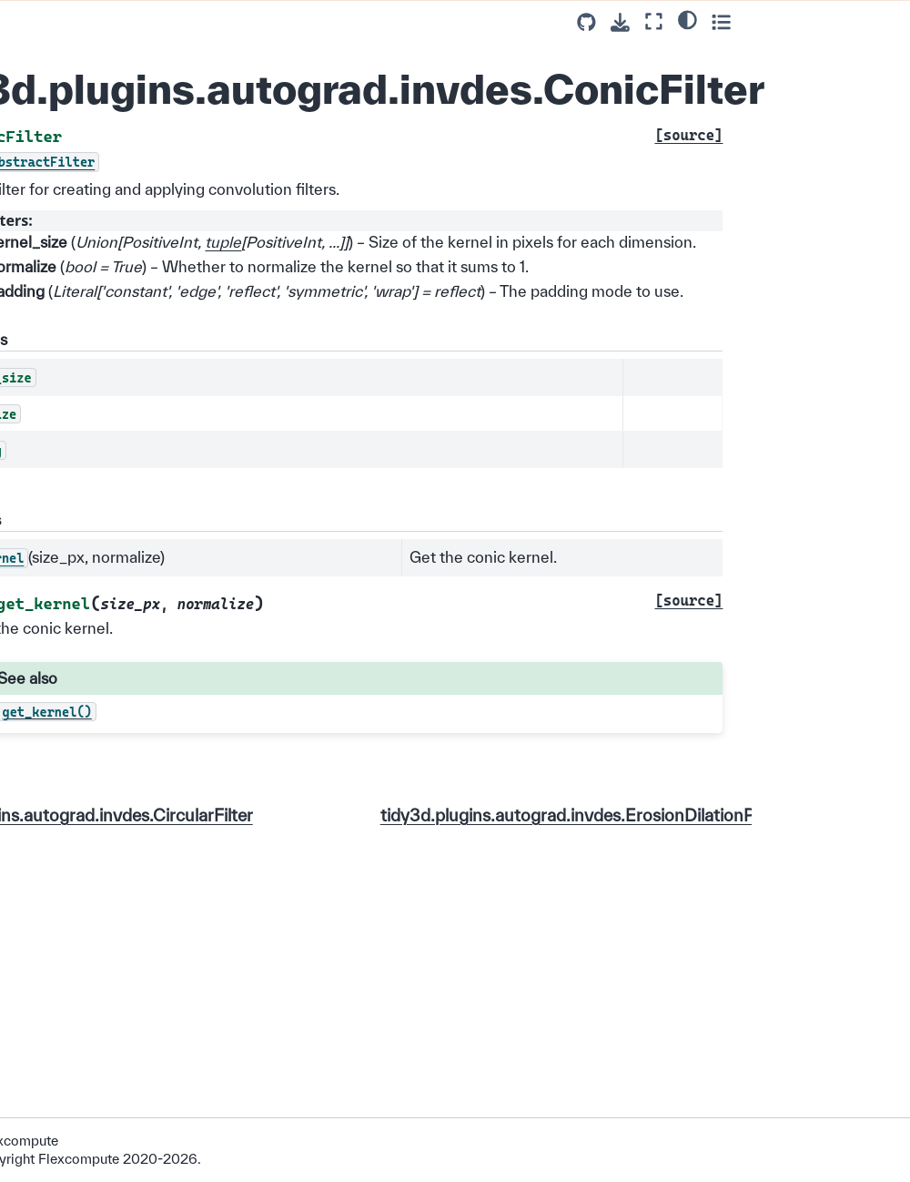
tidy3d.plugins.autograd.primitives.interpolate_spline (117, 338)
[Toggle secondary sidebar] (878, 21)
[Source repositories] (745, 22)
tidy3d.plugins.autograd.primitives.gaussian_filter (117, 256)
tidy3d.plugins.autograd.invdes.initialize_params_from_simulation (117, 829)
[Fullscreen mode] (812, 21)
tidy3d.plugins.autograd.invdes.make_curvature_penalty (117, 1086)
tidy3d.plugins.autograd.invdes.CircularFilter (116, 410)
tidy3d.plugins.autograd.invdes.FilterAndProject (116, 620)
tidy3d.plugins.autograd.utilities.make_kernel (117, 119)
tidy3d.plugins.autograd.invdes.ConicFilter (116, 474)
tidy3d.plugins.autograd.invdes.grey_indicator (116, 747)
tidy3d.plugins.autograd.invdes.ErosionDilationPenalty (116, 548)
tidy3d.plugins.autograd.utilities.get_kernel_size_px (117, 47)
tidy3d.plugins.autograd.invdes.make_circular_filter (117, 921)
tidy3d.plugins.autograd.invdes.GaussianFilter (116, 684)
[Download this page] (778, 22)
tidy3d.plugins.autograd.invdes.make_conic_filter (117, 1004)
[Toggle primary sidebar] (213, 21)
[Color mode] (845, 19)
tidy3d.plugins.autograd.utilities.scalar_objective (117, 183)
